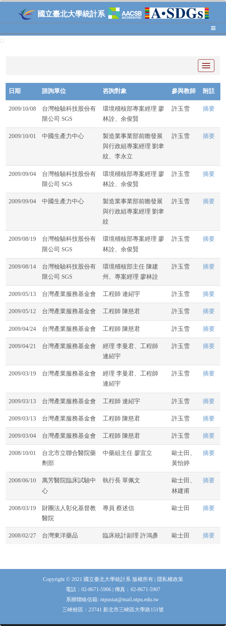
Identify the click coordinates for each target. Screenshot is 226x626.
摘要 (209, 108)
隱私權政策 (170, 579)
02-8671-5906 (96, 589)
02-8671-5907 (145, 589)
